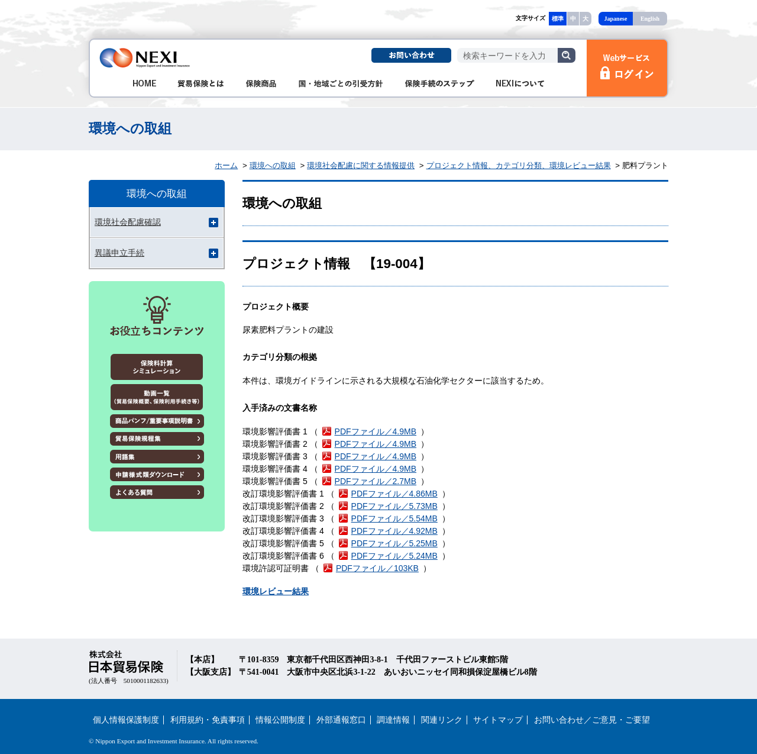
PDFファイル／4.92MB (394, 531)
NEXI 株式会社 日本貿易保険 (145, 57)
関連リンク (441, 720)
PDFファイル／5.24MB (394, 555)
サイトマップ (498, 720)
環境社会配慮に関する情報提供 (361, 165)
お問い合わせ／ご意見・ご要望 (592, 720)
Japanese (615, 18)
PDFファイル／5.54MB (394, 518)
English (649, 18)
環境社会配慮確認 (128, 222)
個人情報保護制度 (126, 720)
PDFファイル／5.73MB (394, 506)
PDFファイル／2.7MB (375, 481)
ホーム (226, 165)
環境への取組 (273, 165)
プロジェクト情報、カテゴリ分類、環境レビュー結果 (518, 165)
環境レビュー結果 (275, 591)
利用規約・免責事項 (207, 720)
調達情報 (393, 720)
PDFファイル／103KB (377, 568)
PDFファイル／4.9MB (375, 431)
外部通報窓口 (341, 720)
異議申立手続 (119, 252)
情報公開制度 (280, 720)
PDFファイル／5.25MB (394, 543)
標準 (558, 18)
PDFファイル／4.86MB (394, 493)
